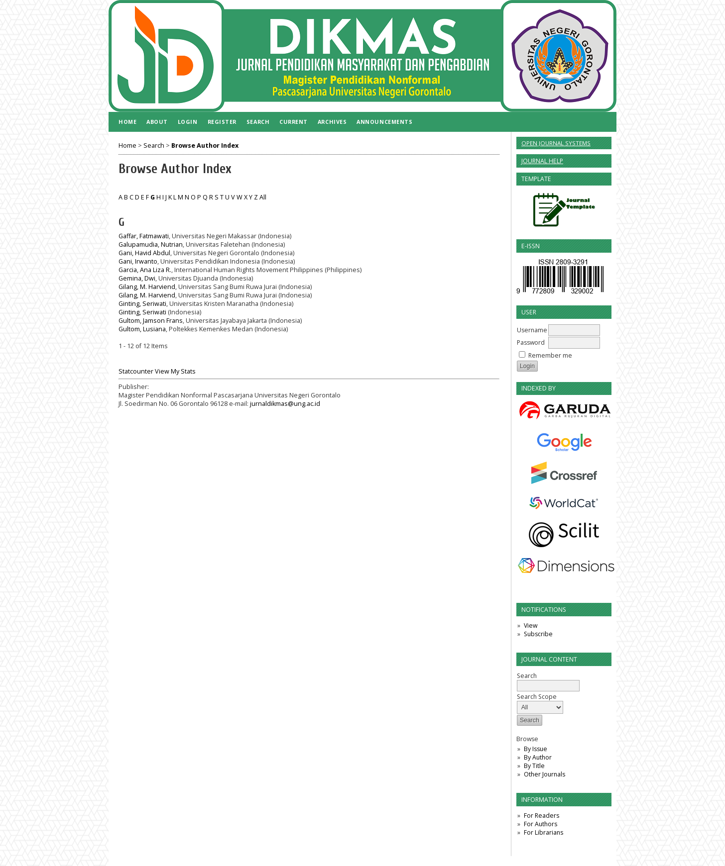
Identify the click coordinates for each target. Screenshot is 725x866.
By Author (538, 757)
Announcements (384, 121)
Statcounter (136, 371)
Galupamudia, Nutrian (151, 244)
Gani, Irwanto (138, 261)
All (262, 197)
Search (257, 121)
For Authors (540, 824)
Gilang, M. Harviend (147, 287)
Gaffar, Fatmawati (144, 236)
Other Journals (544, 774)
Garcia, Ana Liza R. (145, 270)
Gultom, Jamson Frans (151, 320)
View (530, 625)
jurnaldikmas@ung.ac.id (285, 403)
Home (127, 121)
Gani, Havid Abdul (144, 253)
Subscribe (538, 634)
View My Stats (175, 371)
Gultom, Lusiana (142, 329)
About (157, 121)
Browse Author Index (205, 145)
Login (188, 121)
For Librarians (543, 832)
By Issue (535, 749)
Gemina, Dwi (137, 278)
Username (532, 330)
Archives (332, 121)
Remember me (550, 355)
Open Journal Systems (556, 143)
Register (222, 121)
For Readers (541, 815)
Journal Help (542, 161)
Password (531, 342)
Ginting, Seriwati (142, 303)
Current (293, 121)
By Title (534, 766)
